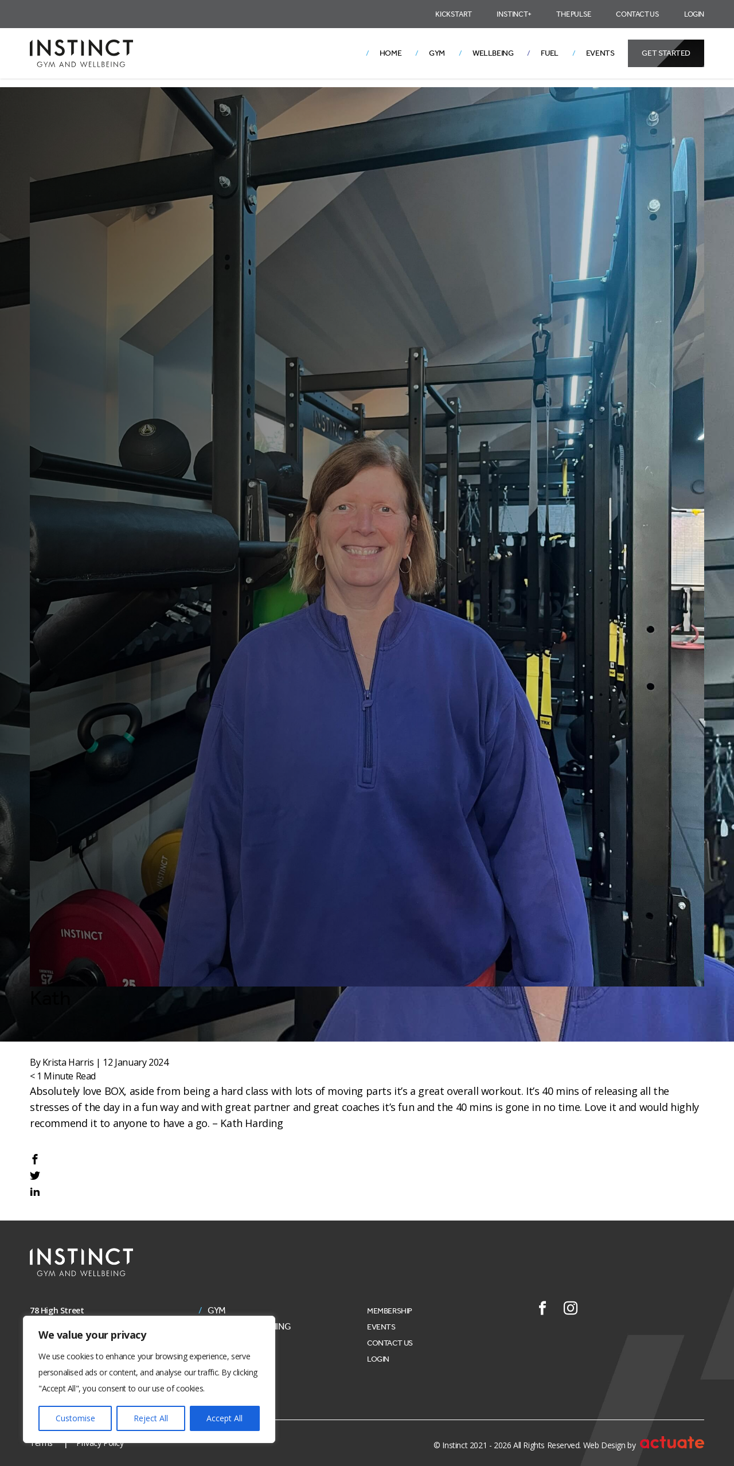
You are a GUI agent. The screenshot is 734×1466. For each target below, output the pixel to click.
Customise (75, 1418)
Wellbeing (493, 53)
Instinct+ (514, 14)
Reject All (151, 1418)
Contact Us (637, 14)
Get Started (666, 53)
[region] (149, 1379)
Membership (389, 1311)
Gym (437, 53)
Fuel (549, 53)
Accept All (224, 1418)
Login (694, 14)
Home (390, 53)
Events (600, 53)
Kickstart (453, 14)
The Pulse (573, 14)
